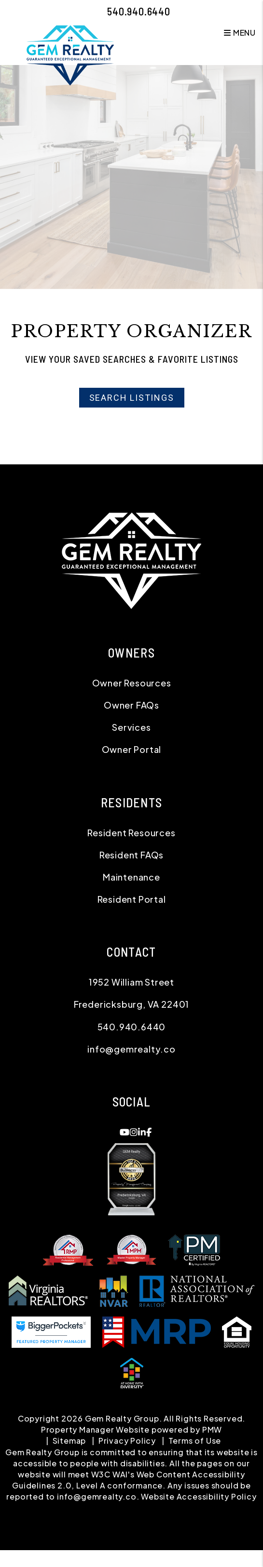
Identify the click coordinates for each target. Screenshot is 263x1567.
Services (131, 727)
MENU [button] (240, 32)
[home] (70, 54)
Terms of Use (194, 1440)
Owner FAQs (131, 705)
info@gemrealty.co (131, 1048)
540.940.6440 (138, 11)
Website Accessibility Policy (198, 1496)
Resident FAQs (131, 854)
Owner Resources (131, 682)
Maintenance (131, 876)
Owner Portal (132, 749)
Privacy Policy (127, 1440)
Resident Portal (131, 899)
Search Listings (131, 398)
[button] (125, 1132)
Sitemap (69, 1440)
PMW (212, 1429)
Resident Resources (131, 832)
